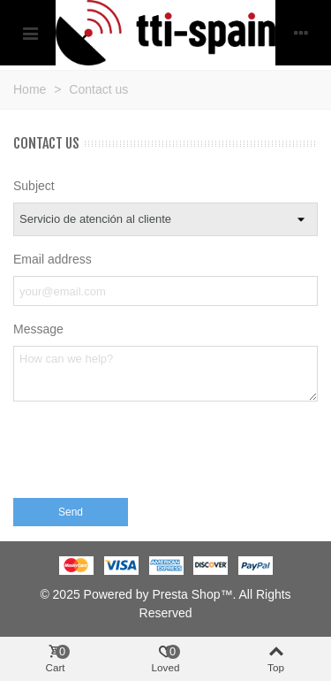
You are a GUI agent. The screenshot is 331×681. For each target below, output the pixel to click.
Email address (52, 259)
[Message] (165, 374)
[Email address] (165, 291)
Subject (34, 186)
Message (38, 329)
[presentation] (147, 454)
